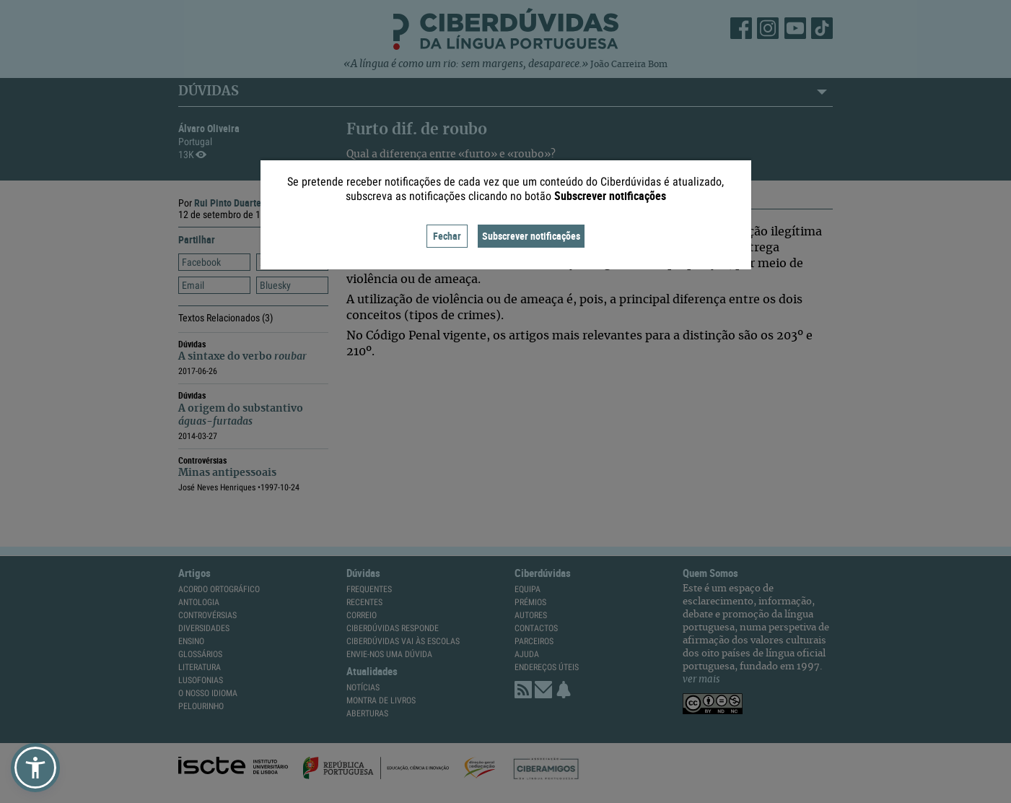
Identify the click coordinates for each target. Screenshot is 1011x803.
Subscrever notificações (531, 236)
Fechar (447, 236)
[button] (35, 768)
